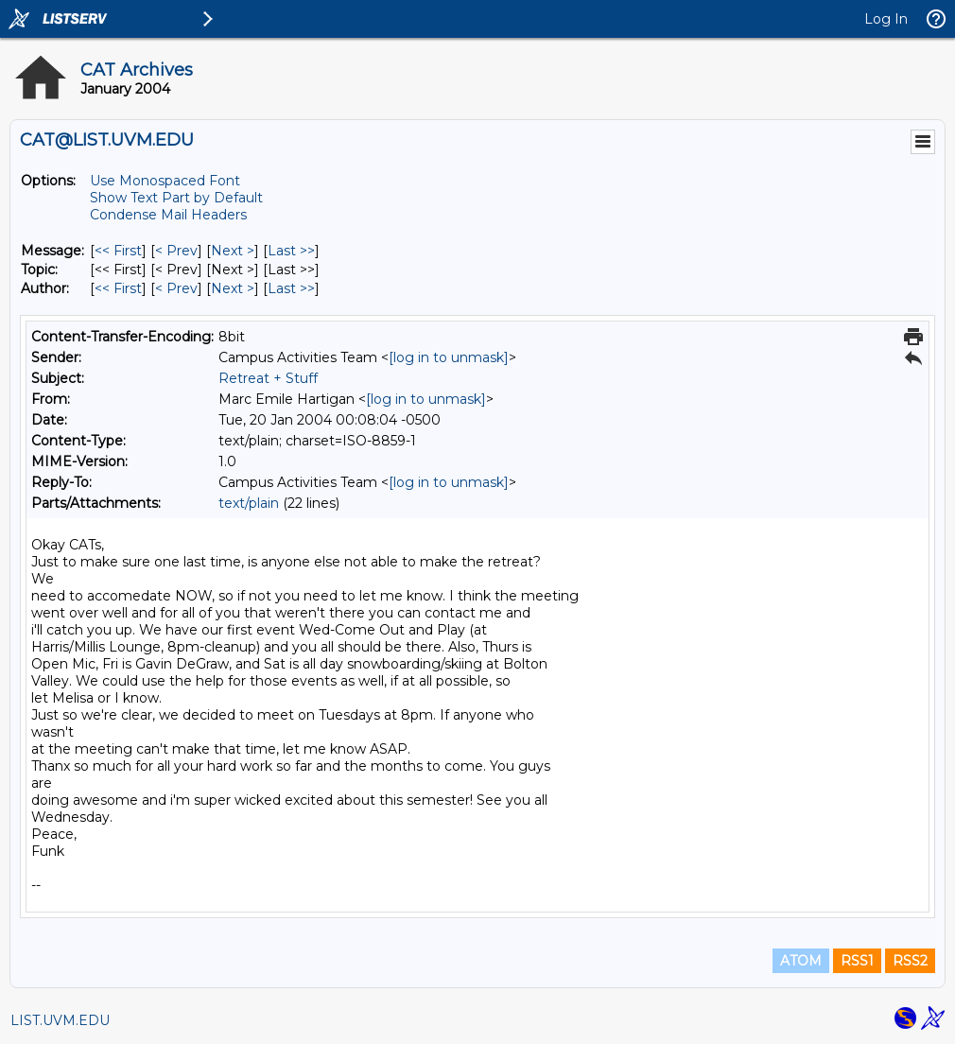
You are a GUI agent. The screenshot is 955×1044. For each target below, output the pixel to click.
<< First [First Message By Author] (118, 288)
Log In (886, 18)
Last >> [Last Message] (291, 250)
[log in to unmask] (449, 357)
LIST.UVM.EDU (60, 1020)
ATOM (801, 960)
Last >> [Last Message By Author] (291, 288)
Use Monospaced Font (165, 180)
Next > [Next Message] (232, 250)
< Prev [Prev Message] (176, 250)
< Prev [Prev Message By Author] (176, 288)
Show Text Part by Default (176, 197)
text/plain (248, 503)
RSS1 (857, 960)
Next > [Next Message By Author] (232, 288)
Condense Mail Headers (168, 214)
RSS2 (910, 960)
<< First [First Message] (118, 250)
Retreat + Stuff (268, 378)
